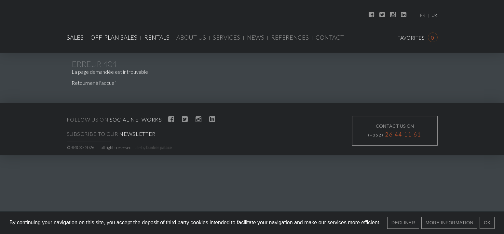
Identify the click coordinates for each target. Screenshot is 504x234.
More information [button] (449, 222)
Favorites (417, 37)
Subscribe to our (111, 134)
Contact (330, 37)
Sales (75, 37)
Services (226, 37)
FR (422, 15)
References (290, 37)
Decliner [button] (403, 222)
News (255, 37)
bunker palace (159, 147)
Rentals (157, 37)
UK (434, 15)
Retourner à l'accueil (94, 83)
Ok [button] (487, 222)
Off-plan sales (113, 37)
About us (191, 37)
